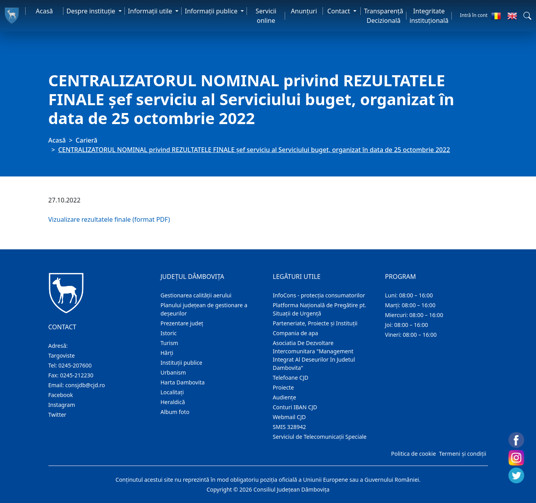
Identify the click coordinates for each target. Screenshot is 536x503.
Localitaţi (172, 392)
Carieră (86, 140)
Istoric (169, 333)
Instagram (61, 404)
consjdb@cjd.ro (85, 385)
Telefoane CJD (290, 377)
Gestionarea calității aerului (196, 295)
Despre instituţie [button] (92, 11)
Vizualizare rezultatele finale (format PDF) (109, 219)
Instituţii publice (181, 362)
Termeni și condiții (462, 453)
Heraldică (173, 402)
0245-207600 (75, 365)
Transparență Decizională (383, 16)
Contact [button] (339, 11)
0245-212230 (76, 375)
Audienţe (284, 397)
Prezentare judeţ (182, 323)
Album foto (175, 412)
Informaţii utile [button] (151, 11)
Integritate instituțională (429, 16)
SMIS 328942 (289, 427)
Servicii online (266, 16)
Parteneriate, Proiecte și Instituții (315, 323)
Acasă (44, 11)
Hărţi (167, 352)
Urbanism (173, 372)
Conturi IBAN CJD (295, 407)
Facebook (60, 395)
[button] (527, 16)
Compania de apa (295, 333)
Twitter (57, 414)
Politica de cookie (413, 453)
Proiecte (283, 387)
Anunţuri (304, 11)
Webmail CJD (289, 417)
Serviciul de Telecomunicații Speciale (320, 436)
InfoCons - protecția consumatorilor (319, 295)
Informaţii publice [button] (212, 11)
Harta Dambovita (183, 382)
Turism (169, 343)
